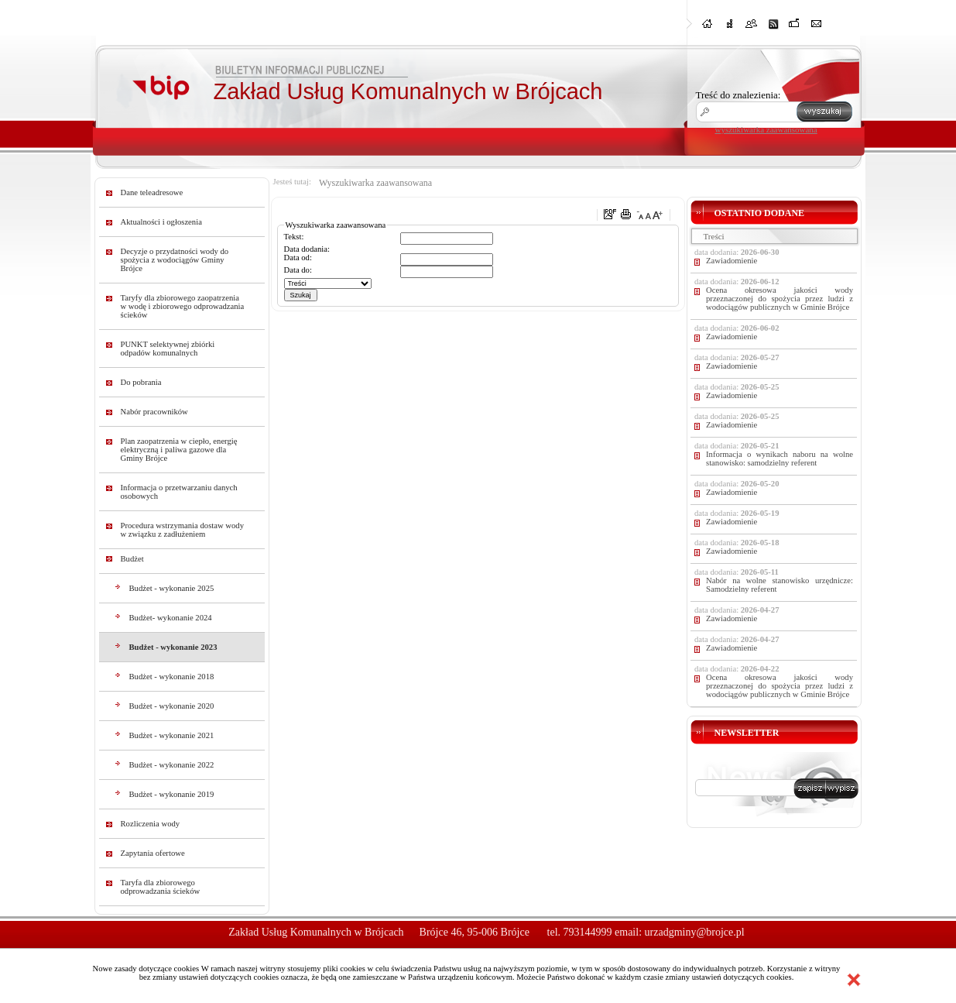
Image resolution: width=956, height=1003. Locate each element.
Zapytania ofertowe (153, 853)
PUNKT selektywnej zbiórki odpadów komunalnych (168, 348)
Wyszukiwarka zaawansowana (375, 182)
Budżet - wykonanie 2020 (171, 706)
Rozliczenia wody (150, 823)
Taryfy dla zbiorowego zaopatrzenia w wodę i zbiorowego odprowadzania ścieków (183, 306)
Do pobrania (141, 382)
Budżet (132, 559)
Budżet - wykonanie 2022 (171, 765)
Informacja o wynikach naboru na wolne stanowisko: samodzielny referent (779, 458)
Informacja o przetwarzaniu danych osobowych (179, 491)
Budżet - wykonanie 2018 (171, 676)
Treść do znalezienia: (738, 95)
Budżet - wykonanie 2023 (173, 647)
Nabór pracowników (154, 411)
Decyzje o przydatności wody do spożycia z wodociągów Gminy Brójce (175, 260)
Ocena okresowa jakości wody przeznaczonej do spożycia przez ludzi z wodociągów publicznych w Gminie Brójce (779, 298)
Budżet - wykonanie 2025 (171, 588)
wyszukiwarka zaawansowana (766, 129)
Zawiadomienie (731, 260)
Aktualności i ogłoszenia (161, 222)
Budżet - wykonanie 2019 (171, 794)
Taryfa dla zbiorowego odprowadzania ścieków (160, 886)
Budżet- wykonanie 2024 (170, 617)
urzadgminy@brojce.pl (695, 932)
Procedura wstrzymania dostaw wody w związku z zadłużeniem (183, 529)
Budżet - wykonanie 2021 (171, 735)
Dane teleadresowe (152, 192)
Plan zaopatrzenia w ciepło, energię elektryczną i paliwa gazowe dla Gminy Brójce (179, 449)
